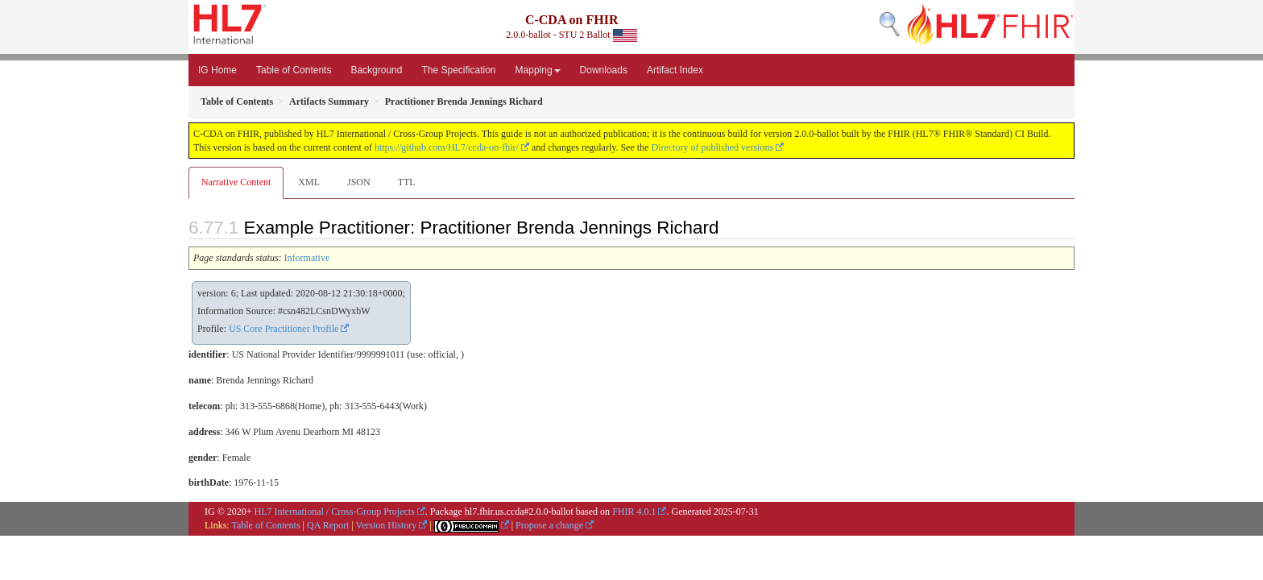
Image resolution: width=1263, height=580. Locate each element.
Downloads (603, 70)
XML (309, 182)
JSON (359, 182)
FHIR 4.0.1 (634, 511)
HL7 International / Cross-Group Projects (335, 511)
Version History (386, 525)
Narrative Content (236, 182)
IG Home (217, 70)
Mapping (538, 70)
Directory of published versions (712, 147)
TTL (407, 182)
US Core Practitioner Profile (283, 328)
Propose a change (549, 525)
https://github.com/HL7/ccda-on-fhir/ (447, 147)
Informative (307, 257)
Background (376, 70)
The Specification (458, 70)
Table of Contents (293, 70)
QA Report (328, 525)
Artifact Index (675, 70)
